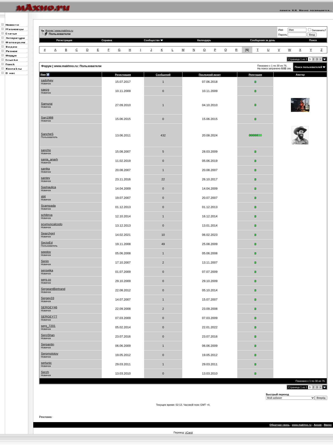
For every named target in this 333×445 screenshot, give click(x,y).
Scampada (48, 205)
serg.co (46, 279)
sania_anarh (49, 159)
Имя (280, 29)
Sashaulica (48, 187)
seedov (46, 252)
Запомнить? (317, 30)
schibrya (46, 215)
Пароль (282, 34)
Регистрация (64, 40)
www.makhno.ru (301, 425)
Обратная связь (279, 425)
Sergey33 (47, 298)
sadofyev (47, 80)
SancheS (47, 134)
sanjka (45, 168)
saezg (45, 89)
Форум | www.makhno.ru (59, 30)
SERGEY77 (49, 316)
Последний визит (210, 74)
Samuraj (46, 103)
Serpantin (47, 344)
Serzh (45, 372)
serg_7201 (48, 326)
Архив (318, 425)
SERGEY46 (49, 307)
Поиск (313, 40)
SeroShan (48, 335)
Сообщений (163, 74)
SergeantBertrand (53, 289)
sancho (46, 150)
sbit (43, 196)
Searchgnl (48, 233)
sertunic (46, 363)
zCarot (189, 432)
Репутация (255, 74)
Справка (107, 40)
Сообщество (153, 40)
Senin (45, 261)
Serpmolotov (49, 353)
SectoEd (46, 242)
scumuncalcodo (51, 224)
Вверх (328, 425)
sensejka (47, 270)
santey (45, 178)
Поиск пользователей (308, 67)
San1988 (47, 117)
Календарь (204, 40)
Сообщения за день (262, 40)
